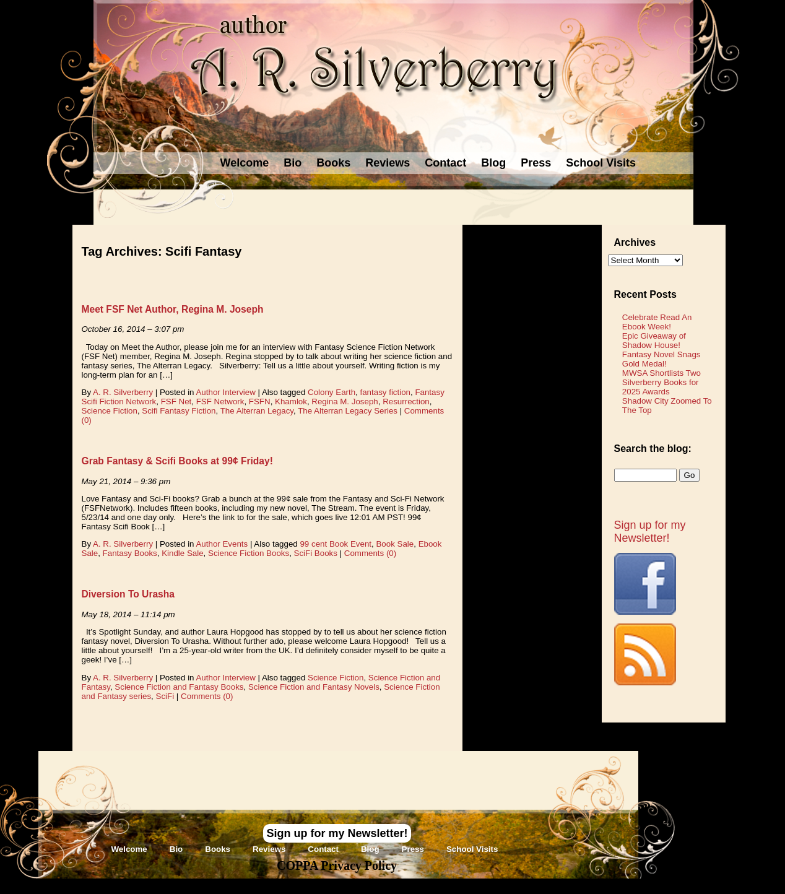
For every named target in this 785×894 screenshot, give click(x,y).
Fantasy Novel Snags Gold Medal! (661, 359)
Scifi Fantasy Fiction (178, 410)
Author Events (222, 544)
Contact (445, 163)
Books (333, 163)
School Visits (601, 163)
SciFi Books (315, 553)
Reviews (387, 163)
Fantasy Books (130, 553)
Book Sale (395, 544)
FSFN (260, 401)
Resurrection (406, 401)
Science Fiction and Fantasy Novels (313, 687)
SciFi (165, 696)
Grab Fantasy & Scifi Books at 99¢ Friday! (177, 461)
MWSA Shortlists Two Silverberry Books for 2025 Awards (661, 382)
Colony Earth (331, 392)
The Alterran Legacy (256, 410)
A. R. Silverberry (123, 392)
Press (536, 163)
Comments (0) (370, 553)
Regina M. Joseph (344, 401)
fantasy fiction (385, 392)
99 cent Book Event (335, 544)
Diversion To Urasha (128, 594)
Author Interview (225, 392)
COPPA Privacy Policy (337, 865)
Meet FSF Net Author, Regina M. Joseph (173, 309)
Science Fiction (109, 410)
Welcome (244, 163)
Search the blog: (653, 448)
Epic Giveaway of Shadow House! (654, 340)
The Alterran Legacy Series (347, 410)
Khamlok (291, 401)
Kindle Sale (182, 553)
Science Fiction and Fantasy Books (179, 687)
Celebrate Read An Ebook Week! (657, 322)
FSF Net (176, 401)
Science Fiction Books (248, 553)
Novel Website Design (485, 886)
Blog (493, 163)
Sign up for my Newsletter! (650, 531)
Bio (292, 163)
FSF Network (220, 401)
